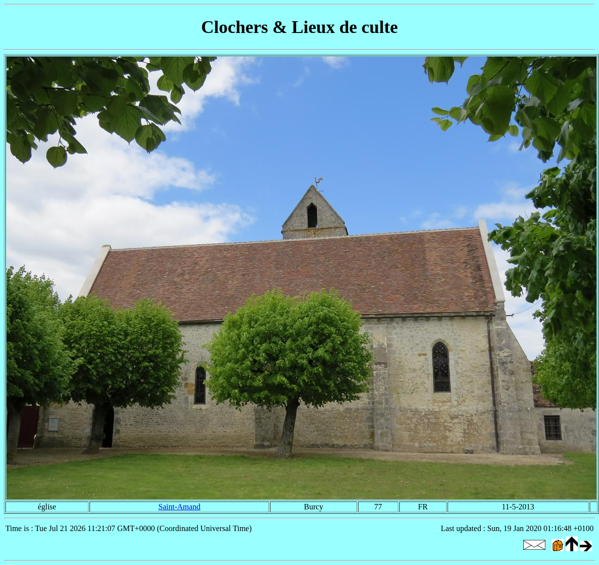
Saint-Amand (179, 506)
